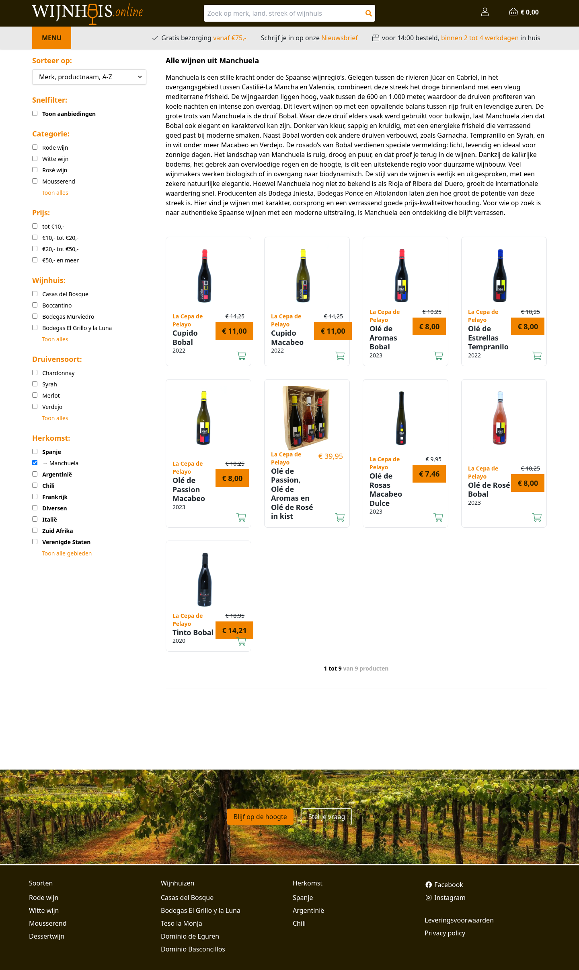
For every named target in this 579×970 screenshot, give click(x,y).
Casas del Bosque (187, 897)
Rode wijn (43, 897)
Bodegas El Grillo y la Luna (200, 910)
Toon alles (55, 192)
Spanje (303, 897)
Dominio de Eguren (190, 936)
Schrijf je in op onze (309, 37)
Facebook (444, 884)
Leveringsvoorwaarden (459, 920)
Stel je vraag (326, 816)
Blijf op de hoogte (260, 816)
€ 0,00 (523, 12)
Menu (52, 37)
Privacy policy (445, 933)
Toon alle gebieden (67, 553)
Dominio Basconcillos (193, 949)
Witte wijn (44, 910)
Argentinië (308, 910)
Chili (299, 923)
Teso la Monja (181, 923)
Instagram (445, 897)
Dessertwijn (46, 936)
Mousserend (47, 923)
